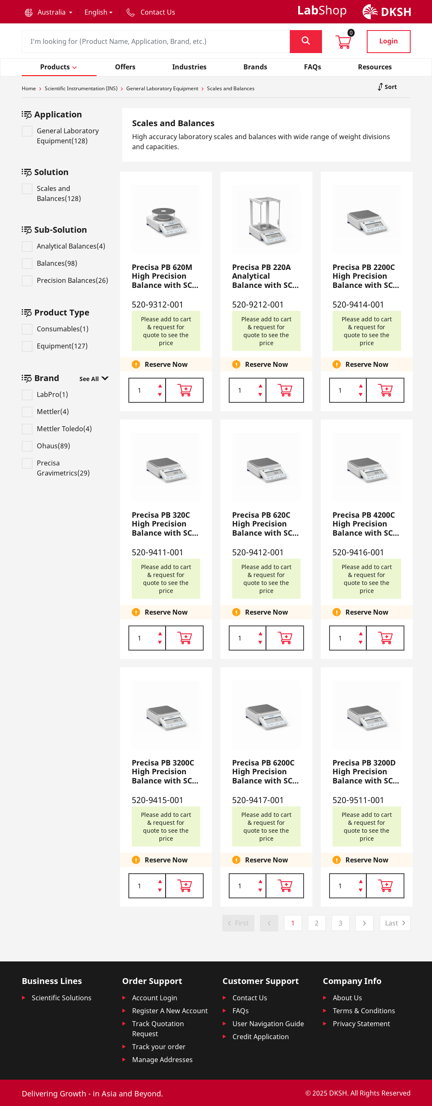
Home (29, 88)
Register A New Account (170, 1010)
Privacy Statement (361, 1023)
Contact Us (250, 997)
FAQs (241, 1010)
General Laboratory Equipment (162, 88)
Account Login (154, 997)
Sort (390, 87)
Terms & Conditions (364, 1010)
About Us (347, 997)
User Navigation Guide (268, 1023)
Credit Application (261, 1036)
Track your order (159, 1046)
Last (391, 923)
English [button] (95, 12)
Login (388, 41)
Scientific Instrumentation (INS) (81, 88)
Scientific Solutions (62, 997)
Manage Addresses (162, 1059)
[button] (48, 12)
